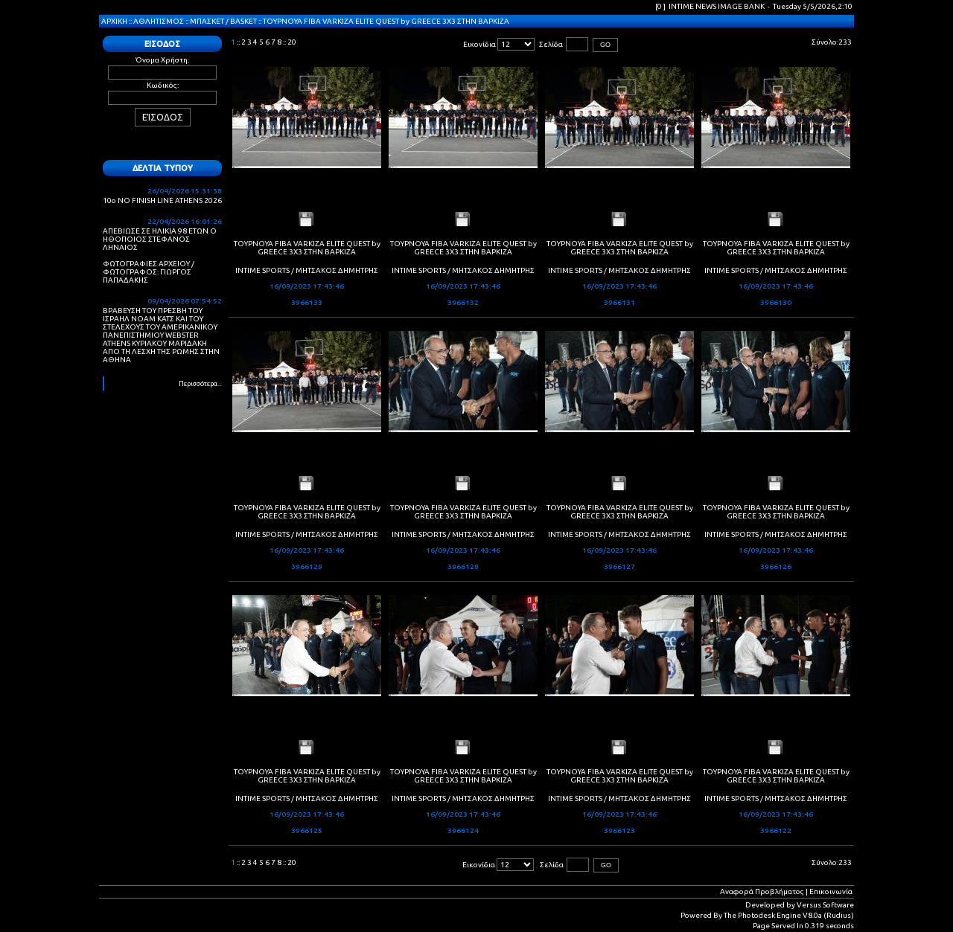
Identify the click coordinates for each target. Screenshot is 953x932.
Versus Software (825, 905)
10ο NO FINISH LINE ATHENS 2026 (162, 200)
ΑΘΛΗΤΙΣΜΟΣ (158, 21)
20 (291, 42)
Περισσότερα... (200, 384)
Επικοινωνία (830, 891)
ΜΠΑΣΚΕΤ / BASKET (223, 21)
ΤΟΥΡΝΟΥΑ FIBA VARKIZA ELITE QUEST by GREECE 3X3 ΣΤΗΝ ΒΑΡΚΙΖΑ (386, 21)
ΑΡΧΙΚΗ (114, 21)
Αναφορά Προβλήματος (762, 891)
